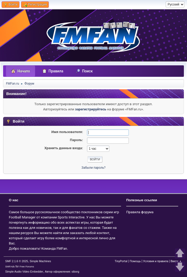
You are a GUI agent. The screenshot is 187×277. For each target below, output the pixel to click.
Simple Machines (40, 261)
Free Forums (26, 266)
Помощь (135, 261)
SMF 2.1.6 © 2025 (16, 261)
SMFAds (10, 266)
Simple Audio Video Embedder (24, 271)
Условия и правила (155, 261)
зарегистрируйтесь (90, 109)
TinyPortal (121, 261)
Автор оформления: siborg (62, 271)
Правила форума (139, 212)
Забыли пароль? (93, 167)
